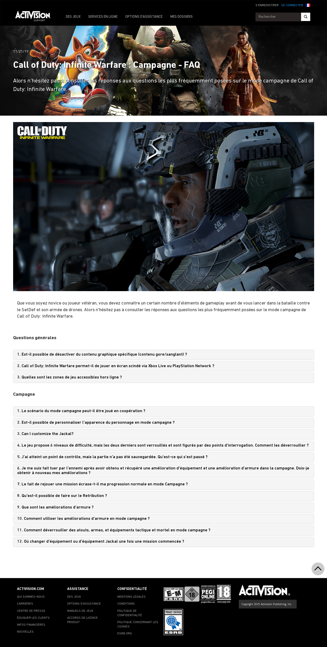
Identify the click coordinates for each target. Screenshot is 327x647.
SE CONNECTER (292, 5)
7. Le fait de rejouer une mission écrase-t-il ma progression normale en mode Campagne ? (102, 484)
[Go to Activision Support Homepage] (35, 17)
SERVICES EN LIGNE (103, 17)
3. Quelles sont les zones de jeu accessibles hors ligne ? (69, 377)
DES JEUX (73, 17)
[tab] (163, 355)
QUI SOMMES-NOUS (31, 596)
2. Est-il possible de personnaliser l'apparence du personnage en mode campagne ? (96, 423)
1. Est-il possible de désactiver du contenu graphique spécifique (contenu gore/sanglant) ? (102, 355)
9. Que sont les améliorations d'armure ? (55, 507)
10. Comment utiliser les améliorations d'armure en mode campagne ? (83, 519)
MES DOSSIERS (181, 17)
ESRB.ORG (124, 633)
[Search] (305, 17)
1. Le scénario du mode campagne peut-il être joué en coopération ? (81, 411)
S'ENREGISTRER (267, 5)
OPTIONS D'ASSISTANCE (144, 17)
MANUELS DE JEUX (80, 611)
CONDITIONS (126, 603)
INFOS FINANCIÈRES (31, 624)
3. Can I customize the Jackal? (45, 434)
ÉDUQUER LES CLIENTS (33, 618)
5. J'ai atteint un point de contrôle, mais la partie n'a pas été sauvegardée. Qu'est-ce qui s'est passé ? (112, 457)
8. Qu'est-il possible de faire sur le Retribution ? (62, 496)
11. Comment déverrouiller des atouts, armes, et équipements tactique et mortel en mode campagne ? (113, 530)
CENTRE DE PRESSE (31, 611)
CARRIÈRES (25, 603)
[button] (308, 4)
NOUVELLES (25, 631)
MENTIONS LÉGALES (131, 596)
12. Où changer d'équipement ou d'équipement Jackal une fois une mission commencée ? (100, 542)
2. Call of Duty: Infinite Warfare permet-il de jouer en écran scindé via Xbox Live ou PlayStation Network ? (115, 366)
